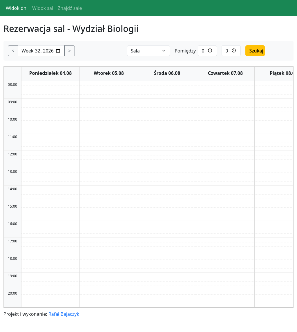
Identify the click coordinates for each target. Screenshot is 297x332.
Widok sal (42, 8)
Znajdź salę (70, 8)
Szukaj (256, 51)
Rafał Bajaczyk (63, 314)
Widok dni (17, 8)
